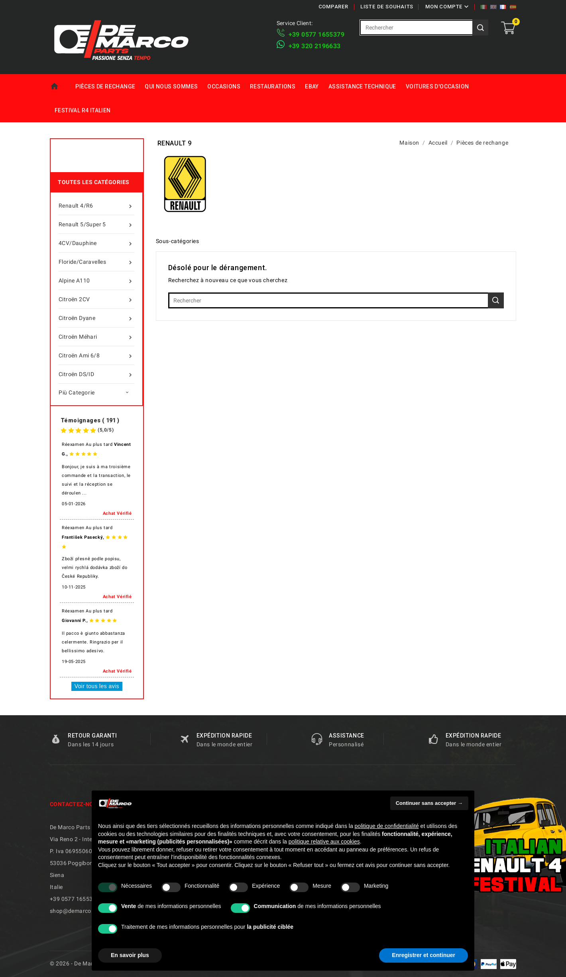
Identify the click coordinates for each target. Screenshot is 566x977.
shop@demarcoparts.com (84, 911)
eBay (312, 86)
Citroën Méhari (96, 337)
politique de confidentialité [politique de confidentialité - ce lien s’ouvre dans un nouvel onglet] (387, 826)
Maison (60, 86)
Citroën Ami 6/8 (96, 355)
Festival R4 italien (83, 110)
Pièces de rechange (105, 86)
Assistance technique (362, 86)
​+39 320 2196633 (315, 46)
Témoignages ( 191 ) (90, 420)
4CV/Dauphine (96, 243)
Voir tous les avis (97, 686)
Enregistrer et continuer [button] (423, 955)
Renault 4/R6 (96, 206)
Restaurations (272, 86)
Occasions (223, 86)
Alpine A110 (96, 280)
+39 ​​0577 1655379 (316, 34)
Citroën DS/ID (96, 374)
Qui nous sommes (171, 86)
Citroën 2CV (96, 299)
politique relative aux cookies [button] (324, 841)
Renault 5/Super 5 (96, 224)
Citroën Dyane (96, 318)
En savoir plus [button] (130, 955)
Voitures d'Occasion (437, 86)
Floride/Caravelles (96, 262)
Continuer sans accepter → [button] (429, 803)
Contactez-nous (75, 804)
